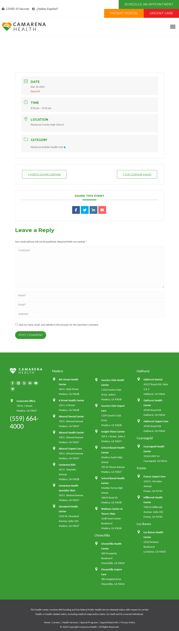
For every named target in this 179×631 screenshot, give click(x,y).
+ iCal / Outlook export (137, 174)
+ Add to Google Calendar (44, 174)
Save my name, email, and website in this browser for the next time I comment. (59, 324)
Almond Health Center (71, 432)
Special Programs (89, 622)
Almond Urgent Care (70, 448)
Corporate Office (25, 401)
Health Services (70, 622)
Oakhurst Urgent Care (156, 421)
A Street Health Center (71, 400)
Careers (56, 622)
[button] (172, 26)
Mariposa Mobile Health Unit (48, 147)
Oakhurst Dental (153, 379)
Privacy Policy (128, 622)
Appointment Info (109, 622)
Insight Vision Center (113, 431)
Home (47, 622)
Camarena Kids (67, 464)
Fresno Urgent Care (154, 476)
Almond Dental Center (71, 416)
